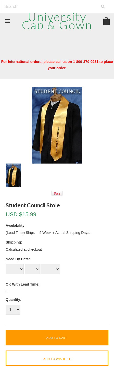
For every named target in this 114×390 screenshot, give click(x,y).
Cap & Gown (57, 21)
